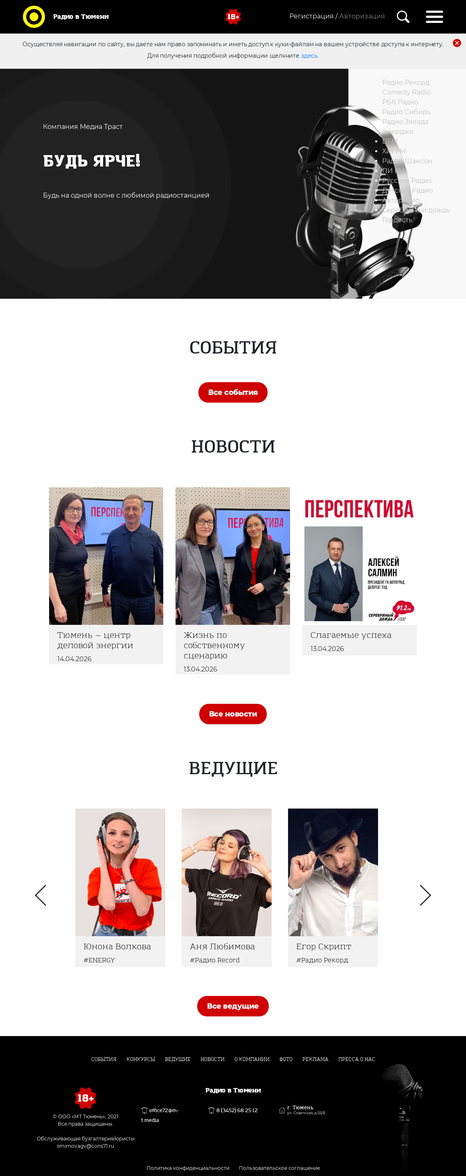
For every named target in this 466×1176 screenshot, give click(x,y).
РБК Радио (400, 102)
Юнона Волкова (117, 947)
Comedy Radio (406, 92)
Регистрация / (313, 16)
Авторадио (400, 200)
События (104, 1059)
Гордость (397, 220)
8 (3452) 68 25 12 (237, 1110)
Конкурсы (140, 1059)
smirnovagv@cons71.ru (85, 1146)
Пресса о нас (356, 1059)
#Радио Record (215, 960)
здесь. (310, 55)
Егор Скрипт (323, 947)
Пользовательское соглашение (279, 1168)
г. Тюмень (306, 1110)
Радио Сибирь (406, 112)
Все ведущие (233, 1006)
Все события (232, 392)
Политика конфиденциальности (188, 1168)
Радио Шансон (407, 161)
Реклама (315, 1059)
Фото (286, 1059)
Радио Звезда (405, 122)
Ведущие (178, 1059)
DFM (390, 141)
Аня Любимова (222, 947)
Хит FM (394, 151)
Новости (212, 1059)
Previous (40, 895)
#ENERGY (99, 960)
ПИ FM (393, 171)
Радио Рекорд (406, 82)
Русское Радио (407, 181)
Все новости (233, 714)
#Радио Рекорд (322, 960)
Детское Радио (407, 190)
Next (425, 895)
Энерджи (398, 131)
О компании (252, 1059)
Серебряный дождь (416, 210)
